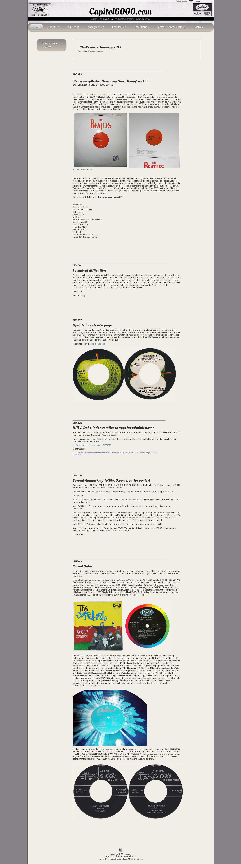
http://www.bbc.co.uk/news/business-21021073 (92, 445)
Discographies (95, 27)
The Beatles (119, 27)
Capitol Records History (170, 27)
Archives (198, 27)
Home (36, 27)
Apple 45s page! (98, 344)
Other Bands (141, 27)
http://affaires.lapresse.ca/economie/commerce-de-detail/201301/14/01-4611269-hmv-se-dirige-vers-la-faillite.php (115, 454)
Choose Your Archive (49, 44)
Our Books (73, 27)
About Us (53, 27)
